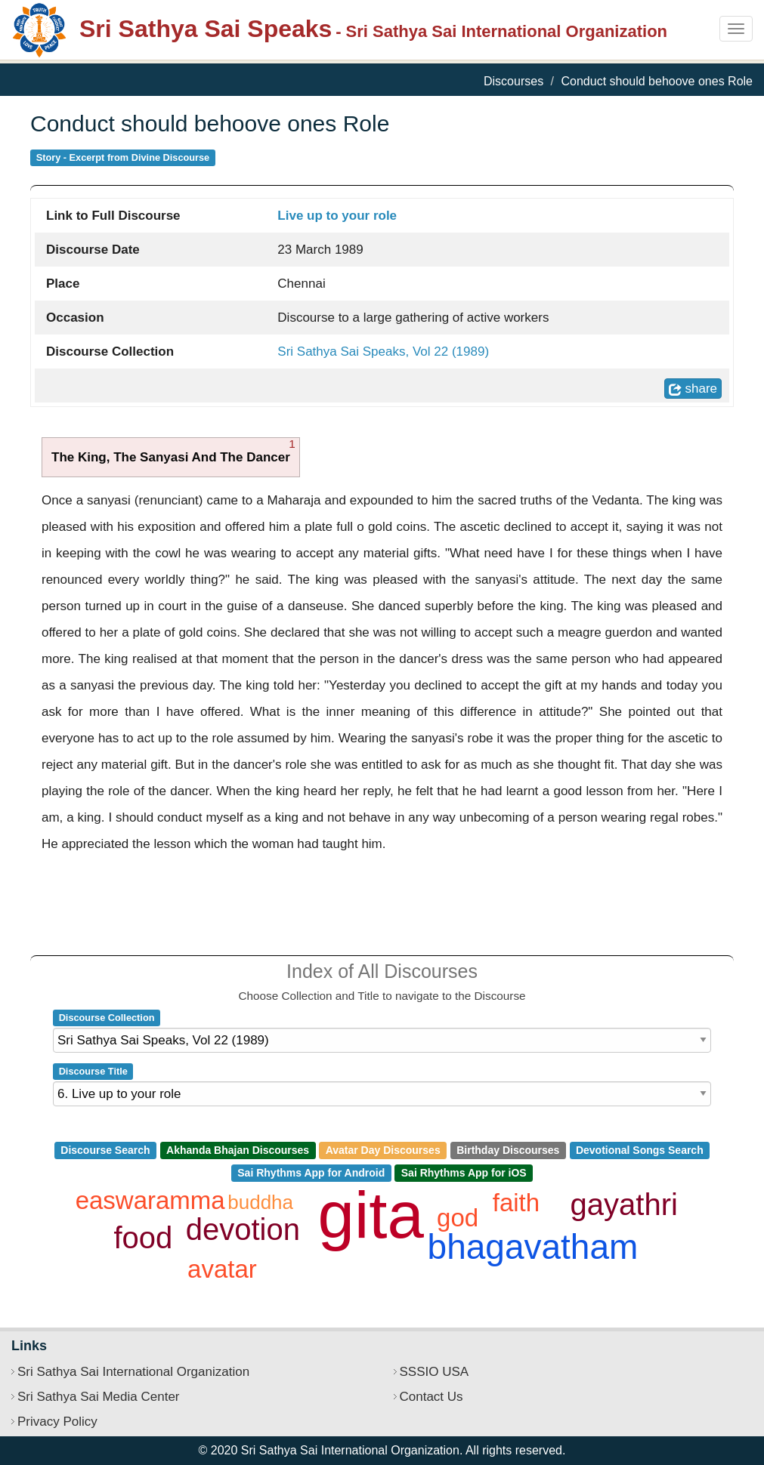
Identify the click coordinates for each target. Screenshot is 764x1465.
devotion (243, 1229)
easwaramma (150, 1200)
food (143, 1237)
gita (371, 1214)
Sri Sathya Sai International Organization (133, 1372)
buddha (260, 1202)
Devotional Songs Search (640, 1150)
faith (516, 1203)
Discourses (513, 81)
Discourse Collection (107, 1017)
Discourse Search (105, 1150)
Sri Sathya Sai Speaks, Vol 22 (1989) (383, 351)
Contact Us (431, 1396)
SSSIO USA (434, 1372)
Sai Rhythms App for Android (311, 1173)
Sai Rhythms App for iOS (464, 1173)
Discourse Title (93, 1071)
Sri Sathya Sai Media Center (98, 1396)
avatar (222, 1269)
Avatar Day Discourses (383, 1150)
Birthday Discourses (507, 1150)
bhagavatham (533, 1246)
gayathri (624, 1204)
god (457, 1218)
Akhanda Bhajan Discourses (237, 1150)
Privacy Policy (57, 1421)
